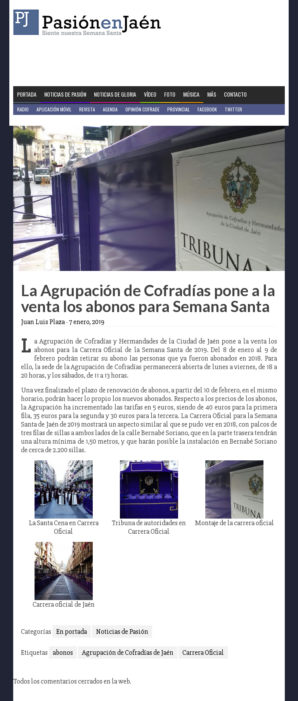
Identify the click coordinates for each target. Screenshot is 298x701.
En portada (71, 631)
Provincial (178, 109)
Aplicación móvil (53, 109)
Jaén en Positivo (34, 120)
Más (211, 94)
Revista (87, 109)
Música (191, 94)
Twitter (233, 109)
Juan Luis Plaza (43, 322)
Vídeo (150, 94)
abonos (63, 652)
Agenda (110, 109)
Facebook (207, 109)
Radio (23, 109)
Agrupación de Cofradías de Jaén (127, 652)
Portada (26, 94)
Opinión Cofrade (142, 109)
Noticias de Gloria (115, 94)
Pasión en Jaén (89, 22)
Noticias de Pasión (65, 94)
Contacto (235, 94)
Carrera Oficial (203, 652)
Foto (169, 94)
